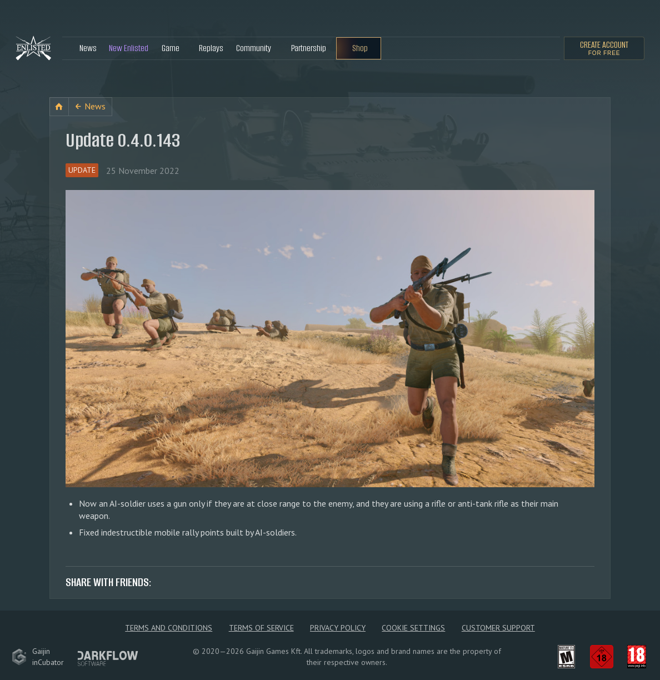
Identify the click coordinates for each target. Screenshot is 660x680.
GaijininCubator (38, 656)
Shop (360, 48)
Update (82, 170)
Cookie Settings (413, 628)
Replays (211, 48)
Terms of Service (261, 628)
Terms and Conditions (168, 628)
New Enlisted (128, 48)
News (88, 48)
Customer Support (498, 628)
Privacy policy (338, 628)
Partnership (308, 48)
